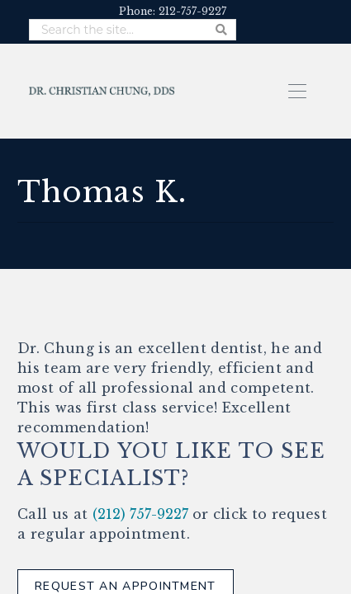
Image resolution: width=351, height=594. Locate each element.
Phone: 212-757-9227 (172, 11)
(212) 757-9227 (140, 514)
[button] (297, 90)
